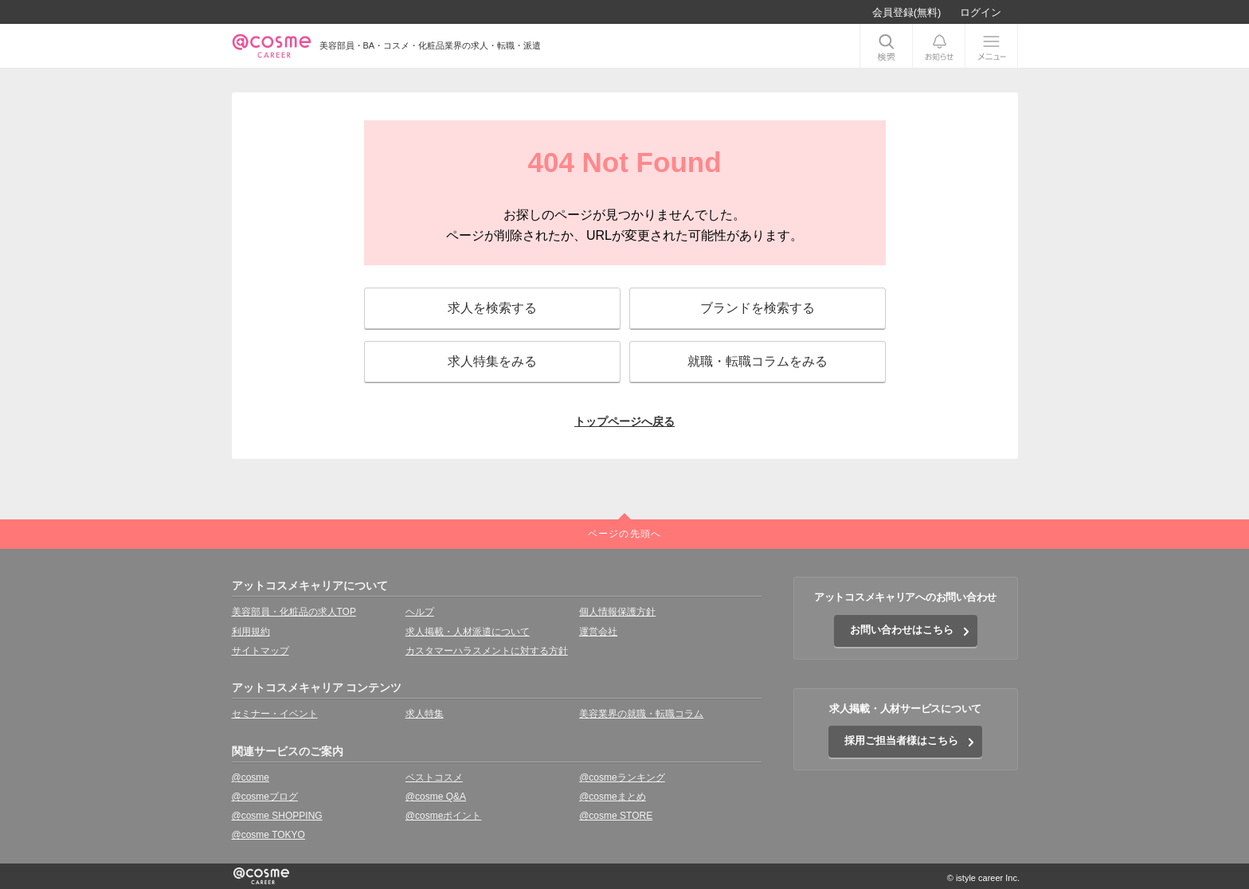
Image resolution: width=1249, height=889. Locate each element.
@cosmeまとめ (612, 796)
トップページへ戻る (624, 421)
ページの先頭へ (624, 533)
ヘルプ (419, 611)
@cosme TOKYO (268, 834)
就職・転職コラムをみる (757, 361)
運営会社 (598, 631)
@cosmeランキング (622, 777)
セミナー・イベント (275, 713)
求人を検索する (492, 308)
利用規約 (251, 631)
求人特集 (424, 713)
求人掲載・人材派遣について (467, 631)
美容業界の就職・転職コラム (641, 713)
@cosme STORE (615, 815)
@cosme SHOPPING (277, 815)
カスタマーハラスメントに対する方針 (486, 650)
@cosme (251, 777)
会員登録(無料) (907, 12)
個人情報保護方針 (617, 611)
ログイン (980, 12)
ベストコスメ (434, 777)
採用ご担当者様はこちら (901, 740)
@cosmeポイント (443, 815)
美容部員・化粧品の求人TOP (294, 611)
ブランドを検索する (757, 308)
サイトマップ (260, 650)
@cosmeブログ (265, 796)
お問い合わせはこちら (901, 630)
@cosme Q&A (435, 796)
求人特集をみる (492, 361)
